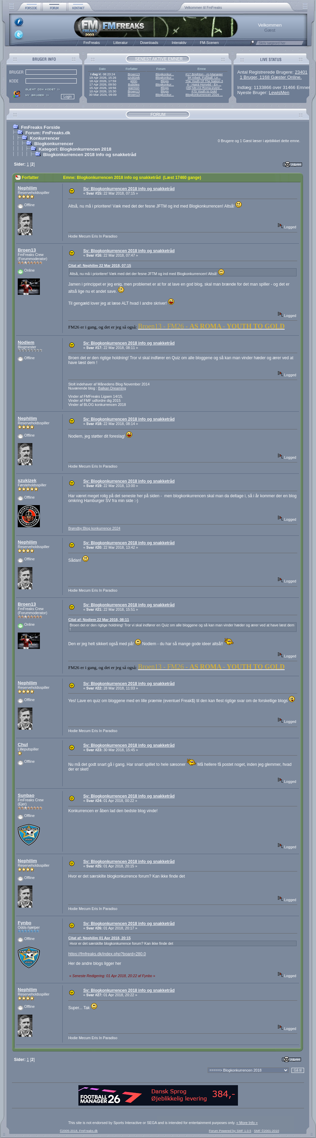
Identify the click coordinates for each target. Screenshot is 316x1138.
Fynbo (24, 922)
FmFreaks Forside (40, 127)
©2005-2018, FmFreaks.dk (78, 1131)
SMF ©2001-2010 (266, 1131)
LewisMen (279, 92)
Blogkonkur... (164, 74)
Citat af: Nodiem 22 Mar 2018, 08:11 (98, 620)
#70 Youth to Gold (204, 91)
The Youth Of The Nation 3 (204, 81)
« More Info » (247, 1123)
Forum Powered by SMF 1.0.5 (230, 1131)
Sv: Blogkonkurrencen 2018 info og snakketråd (129, 188)
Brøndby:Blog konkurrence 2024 (94, 528)
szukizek (133, 77)
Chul (23, 744)
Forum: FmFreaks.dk (47, 132)
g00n (133, 81)
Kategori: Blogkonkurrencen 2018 (75, 149)
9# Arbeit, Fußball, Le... (204, 77)
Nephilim (27, 188)
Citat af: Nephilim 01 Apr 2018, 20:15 (99, 938)
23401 (301, 72)
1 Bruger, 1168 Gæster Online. (271, 77)
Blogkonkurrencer (53, 143)
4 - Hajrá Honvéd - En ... (204, 84)
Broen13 (134, 74)
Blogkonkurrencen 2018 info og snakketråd (89, 154)
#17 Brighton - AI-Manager (204, 74)
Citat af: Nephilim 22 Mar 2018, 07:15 (99, 265)
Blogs (164, 81)
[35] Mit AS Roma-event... (204, 88)
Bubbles (133, 84)
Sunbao (26, 795)
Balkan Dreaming (112, 388)
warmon (133, 88)
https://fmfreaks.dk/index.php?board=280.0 (107, 954)
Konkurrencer (44, 138)
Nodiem (26, 342)
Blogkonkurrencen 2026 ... (204, 94)
